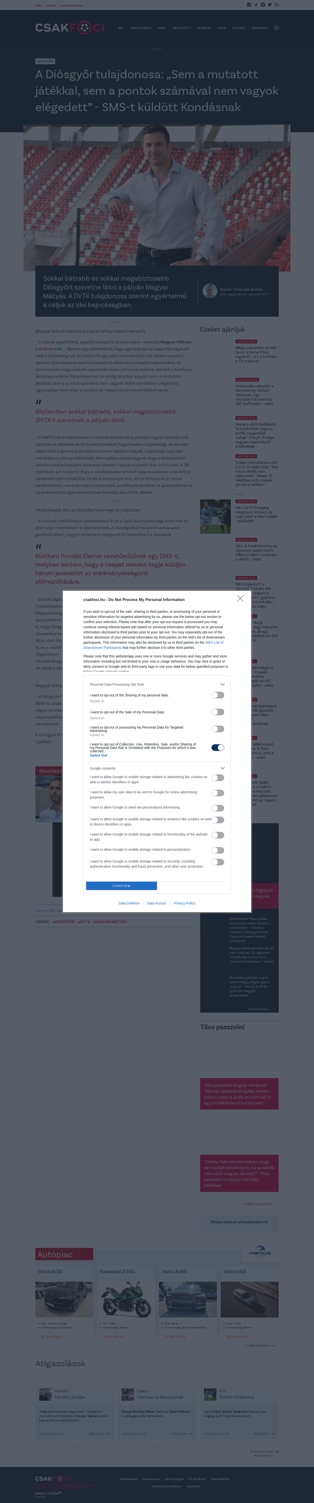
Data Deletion (129, 903)
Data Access (156, 903)
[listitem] (157, 684)
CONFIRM (121, 886)
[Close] (242, 600)
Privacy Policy (184, 903)
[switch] (217, 695)
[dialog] (157, 751)
